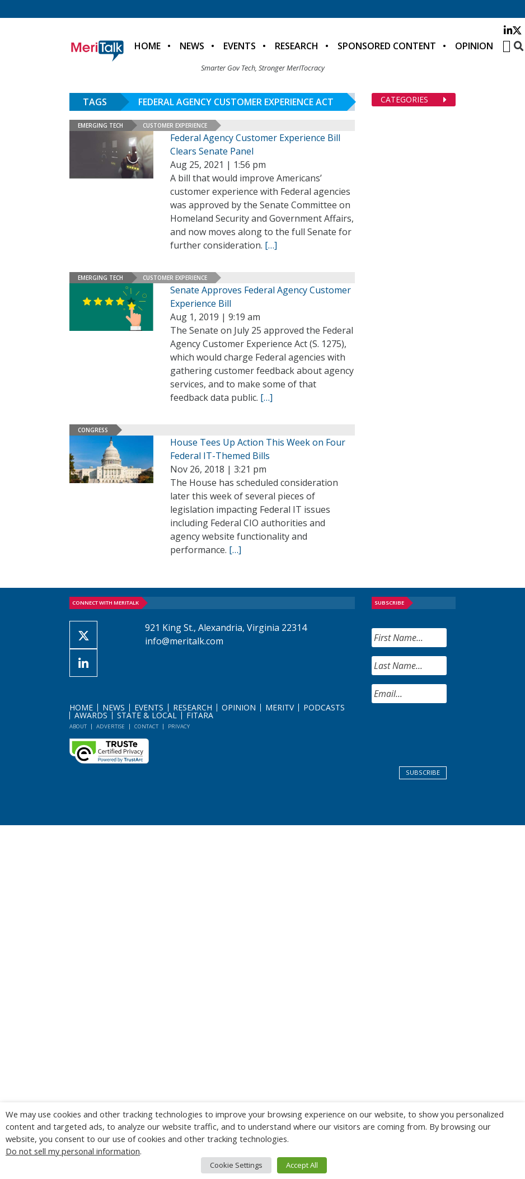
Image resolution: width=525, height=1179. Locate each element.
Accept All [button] (302, 1165)
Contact (146, 726)
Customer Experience (175, 125)
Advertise (110, 726)
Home (147, 46)
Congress (93, 430)
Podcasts (324, 707)
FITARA (199, 715)
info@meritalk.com (184, 641)
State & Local (147, 715)
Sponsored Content (386, 46)
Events (239, 46)
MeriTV (279, 707)
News (192, 46)
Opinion (474, 46)
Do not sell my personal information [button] (73, 1151)
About (78, 726)
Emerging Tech (100, 125)
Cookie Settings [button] (236, 1165)
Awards (90, 715)
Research (296, 46)
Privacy (179, 726)
